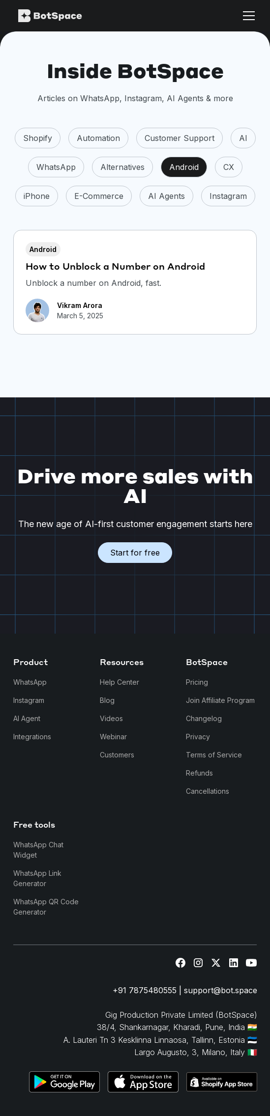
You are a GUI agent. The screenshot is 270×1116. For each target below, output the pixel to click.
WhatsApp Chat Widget (38, 849)
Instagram (28, 700)
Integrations (32, 736)
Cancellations (207, 791)
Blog (107, 700)
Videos (111, 718)
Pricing (197, 682)
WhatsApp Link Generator (37, 878)
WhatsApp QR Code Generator (46, 906)
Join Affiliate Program (220, 700)
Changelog (204, 718)
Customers (117, 755)
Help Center (119, 682)
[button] (247, 16)
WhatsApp (30, 682)
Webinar (113, 736)
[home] (67, 15)
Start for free (135, 553)
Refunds (199, 773)
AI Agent (26, 718)
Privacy (198, 736)
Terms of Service (214, 755)
